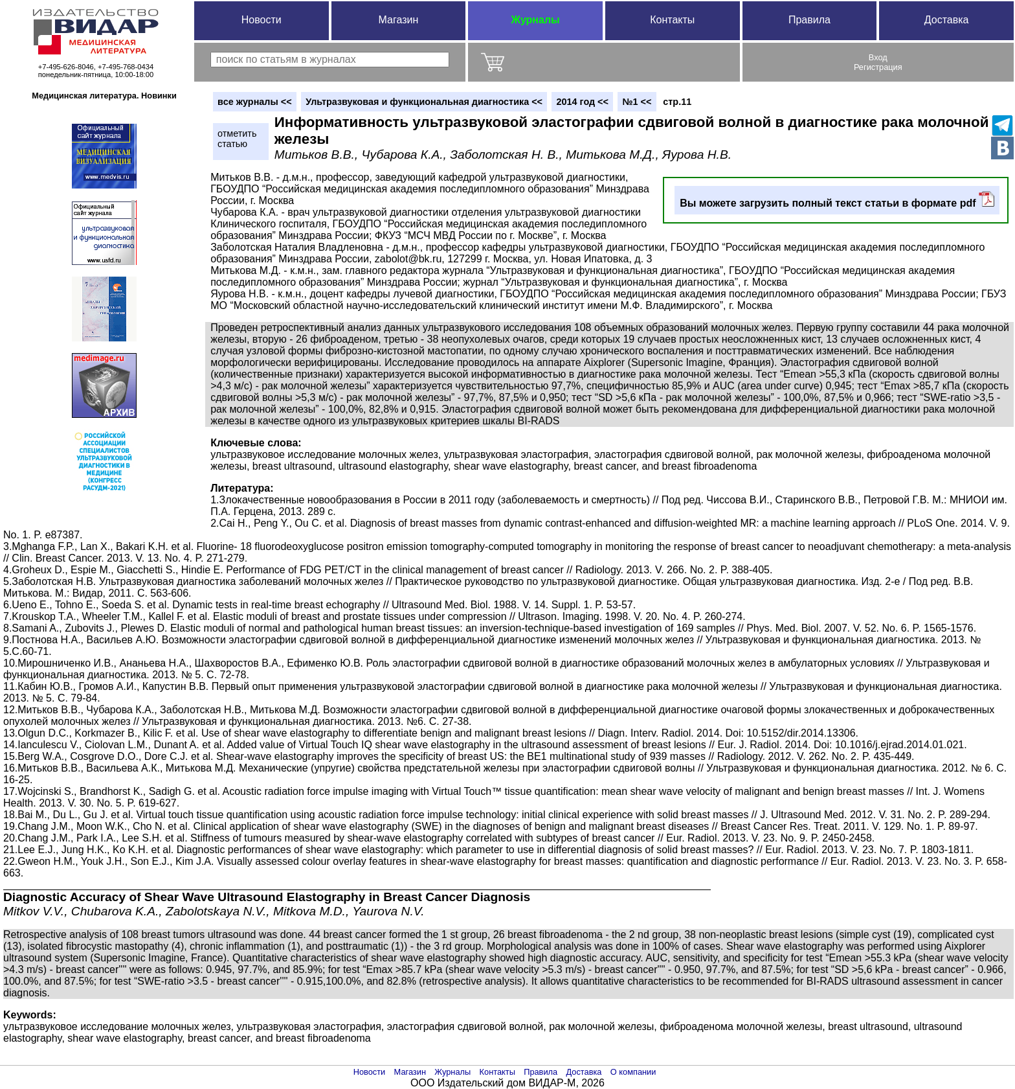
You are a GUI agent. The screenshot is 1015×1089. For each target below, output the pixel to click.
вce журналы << (255, 102)
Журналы (535, 19)
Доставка (946, 19)
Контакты (672, 19)
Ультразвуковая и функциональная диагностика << (424, 102)
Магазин (399, 19)
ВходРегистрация (878, 62)
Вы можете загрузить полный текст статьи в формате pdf (837, 200)
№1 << (636, 102)
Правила (809, 19)
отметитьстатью (237, 138)
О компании (633, 1072)
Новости (261, 19)
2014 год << (582, 102)
